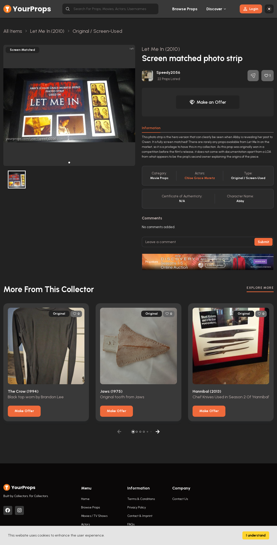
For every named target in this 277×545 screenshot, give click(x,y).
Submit (263, 242)
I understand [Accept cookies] (256, 535)
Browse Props (184, 8)
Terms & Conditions (141, 499)
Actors (85, 524)
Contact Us (180, 499)
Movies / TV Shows (94, 516)
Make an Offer (207, 102)
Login (250, 9)
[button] (69, 162)
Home (85, 499)
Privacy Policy (136, 507)
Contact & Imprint (140, 516)
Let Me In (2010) (161, 49)
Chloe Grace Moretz (200, 178)
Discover (214, 8)
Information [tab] (151, 128)
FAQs (130, 524)
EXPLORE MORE (260, 288)
